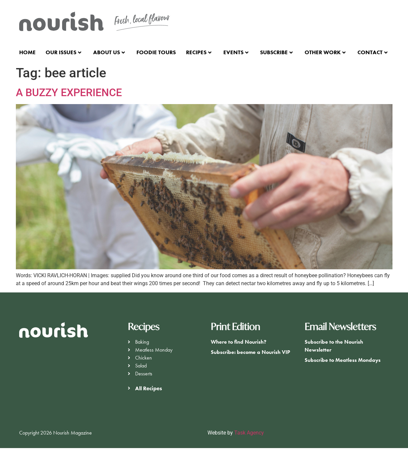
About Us (109, 52)
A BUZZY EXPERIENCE (69, 92)
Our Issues (63, 52)
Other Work (325, 52)
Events (235, 52)
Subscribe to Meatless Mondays (343, 360)
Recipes (198, 52)
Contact (372, 52)
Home (27, 52)
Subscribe (276, 52)
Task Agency (249, 433)
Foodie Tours (156, 52)
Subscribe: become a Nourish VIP (250, 352)
